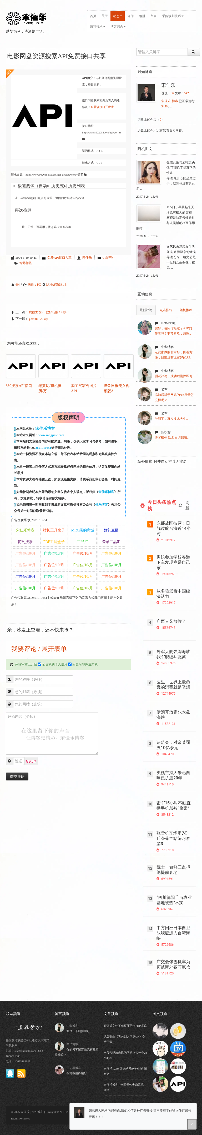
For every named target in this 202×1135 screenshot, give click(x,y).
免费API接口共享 (59, 258)
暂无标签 (25, 263)
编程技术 (97, 26)
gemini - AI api (38, 319)
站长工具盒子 (54, 530)
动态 (117, 16)
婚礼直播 (111, 530)
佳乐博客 (101, 504)
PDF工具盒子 (54, 542)
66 (172, 93)
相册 (142, 16)
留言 (153, 16)
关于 (105, 16)
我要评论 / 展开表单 (38, 648)
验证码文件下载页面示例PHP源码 (125, 1025)
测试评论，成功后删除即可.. (174, 376)
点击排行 (166, 310)
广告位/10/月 (25, 553)
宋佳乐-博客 (169, 101)
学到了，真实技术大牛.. (171, 419)
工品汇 (82, 542)
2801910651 (43, 448)
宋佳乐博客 (106, 492)
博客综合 (118, 26)
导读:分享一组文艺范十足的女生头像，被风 (181, 262)
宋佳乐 (87, 258)
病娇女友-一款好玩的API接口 (49, 312)
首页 (93, 16)
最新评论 (146, 310)
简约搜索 (25, 542)
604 (18, 284)
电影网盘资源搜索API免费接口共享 (56, 56)
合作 (130, 16)
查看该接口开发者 (102, 106)
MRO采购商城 (82, 530)
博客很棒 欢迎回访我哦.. (172, 437)
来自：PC (34, 284)
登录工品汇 (111, 542)
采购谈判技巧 (173, 16)
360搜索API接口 (19, 386)
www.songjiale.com (51, 435)
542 (186, 93)
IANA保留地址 (56, 284)
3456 (164, 106)
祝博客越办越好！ (78, 1073)
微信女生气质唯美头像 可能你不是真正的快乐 (181, 168)
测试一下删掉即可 (78, 1031)
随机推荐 (186, 310)
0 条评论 (108, 258)
